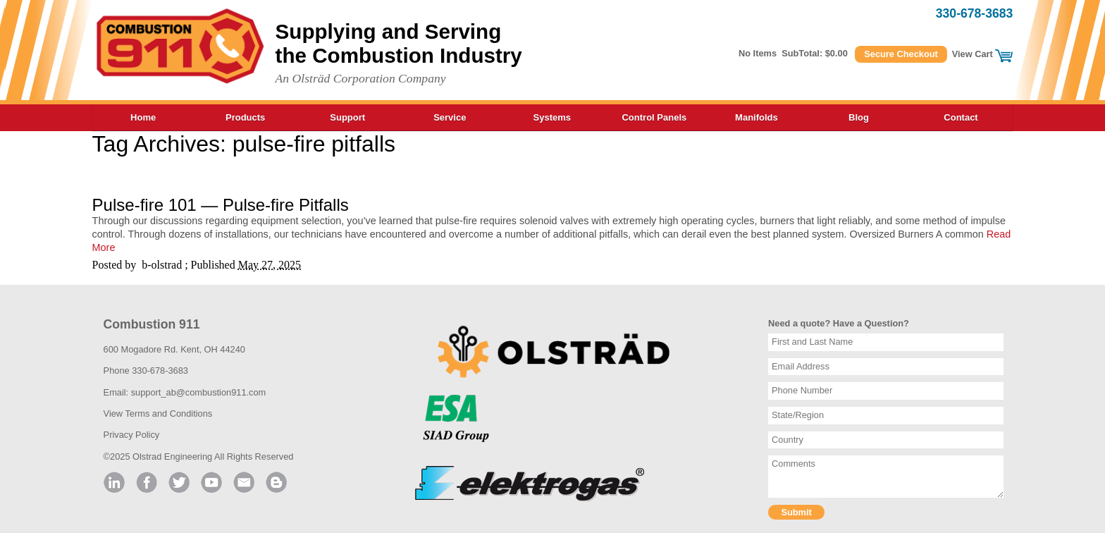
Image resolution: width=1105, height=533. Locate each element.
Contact (960, 117)
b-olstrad (162, 265)
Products (245, 117)
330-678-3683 (974, 13)
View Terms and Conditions (158, 413)
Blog (858, 117)
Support (347, 117)
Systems (552, 117)
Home (143, 117)
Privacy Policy (132, 434)
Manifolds (756, 117)
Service (449, 117)
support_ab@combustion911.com (198, 392)
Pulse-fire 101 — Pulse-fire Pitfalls (220, 204)
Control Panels (654, 117)
